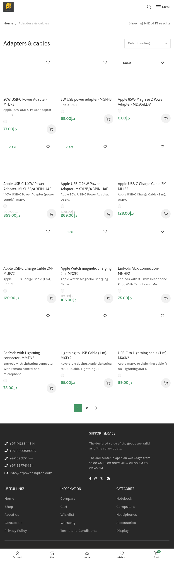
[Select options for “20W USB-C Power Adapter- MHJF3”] (51, 129)
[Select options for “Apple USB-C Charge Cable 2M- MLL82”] (166, 214)
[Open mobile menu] (163, 6)
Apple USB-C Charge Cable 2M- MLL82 (142, 186)
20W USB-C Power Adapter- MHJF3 (25, 101)
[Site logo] (8, 7)
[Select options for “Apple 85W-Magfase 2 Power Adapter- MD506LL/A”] (166, 118)
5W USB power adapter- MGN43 (86, 99)
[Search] (149, 6)
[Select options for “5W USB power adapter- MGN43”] (108, 119)
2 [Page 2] (87, 408)
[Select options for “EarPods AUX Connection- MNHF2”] (166, 298)
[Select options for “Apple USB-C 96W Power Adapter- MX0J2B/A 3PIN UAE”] (108, 214)
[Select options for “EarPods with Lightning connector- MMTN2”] (51, 388)
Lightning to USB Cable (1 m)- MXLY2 (84, 355)
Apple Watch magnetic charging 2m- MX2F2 (86, 270)
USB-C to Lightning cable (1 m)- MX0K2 (142, 355)
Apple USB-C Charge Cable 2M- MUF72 (28, 270)
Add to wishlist (48, 62)
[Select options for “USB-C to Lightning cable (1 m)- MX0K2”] (166, 383)
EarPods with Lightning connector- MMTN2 (21, 355)
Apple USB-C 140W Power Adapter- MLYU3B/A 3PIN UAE (27, 186)
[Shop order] (147, 43)
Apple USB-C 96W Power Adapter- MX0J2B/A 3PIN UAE (84, 186)
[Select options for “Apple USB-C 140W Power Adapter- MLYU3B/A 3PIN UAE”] (51, 214)
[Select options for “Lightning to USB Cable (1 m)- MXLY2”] (108, 383)
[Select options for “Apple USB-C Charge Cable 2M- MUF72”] (51, 298)
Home (8, 23)
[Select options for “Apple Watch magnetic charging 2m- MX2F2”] (108, 298)
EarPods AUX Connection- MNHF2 (138, 270)
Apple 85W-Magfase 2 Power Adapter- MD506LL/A (141, 101)
